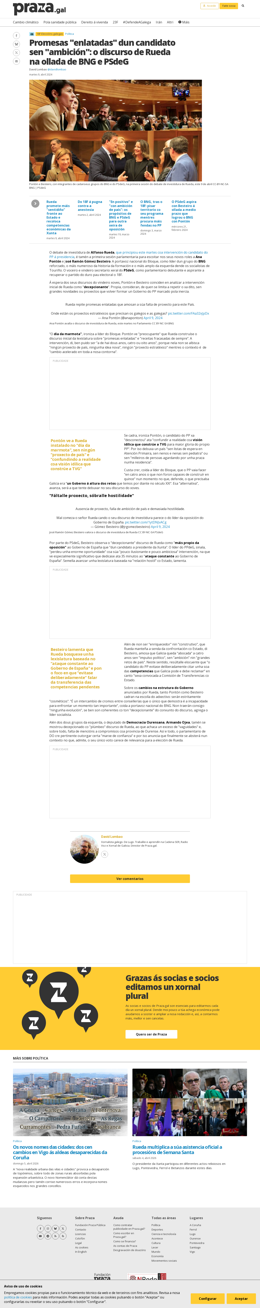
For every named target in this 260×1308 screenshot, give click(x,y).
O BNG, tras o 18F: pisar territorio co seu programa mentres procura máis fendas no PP (151, 213)
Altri (170, 22)
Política (69, 34)
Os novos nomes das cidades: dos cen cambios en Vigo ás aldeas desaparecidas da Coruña (60, 1152)
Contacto (80, 1229)
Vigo (192, 1252)
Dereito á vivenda (94, 22)
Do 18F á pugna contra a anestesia (90, 205)
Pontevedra (197, 1243)
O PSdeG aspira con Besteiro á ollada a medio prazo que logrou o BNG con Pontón (184, 211)
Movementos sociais (164, 1260)
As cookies (81, 1247)
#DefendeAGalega (137, 22)
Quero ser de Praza (151, 1034)
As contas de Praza (125, 1246)
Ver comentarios (129, 878)
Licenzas (80, 1234)
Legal (78, 1243)
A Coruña (195, 1225)
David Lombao (38, 69)
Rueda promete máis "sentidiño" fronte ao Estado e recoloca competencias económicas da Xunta (59, 217)
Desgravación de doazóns (129, 1250)
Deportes (157, 1229)
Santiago (195, 1247)
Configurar (208, 1298)
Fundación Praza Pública (90, 1225)
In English (81, 1252)
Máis (186, 22)
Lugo (193, 1234)
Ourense (195, 1238)
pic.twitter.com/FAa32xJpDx (188, 313)
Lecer (155, 1247)
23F (115, 22)
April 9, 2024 (153, 318)
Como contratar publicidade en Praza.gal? (129, 1227)
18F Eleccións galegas (50, 34)
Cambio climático (26, 22)
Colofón (80, 1238)
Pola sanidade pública (59, 22)
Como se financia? (124, 1241)
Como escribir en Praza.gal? (123, 1235)
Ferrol (193, 1229)
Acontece (157, 1238)
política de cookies (18, 1297)
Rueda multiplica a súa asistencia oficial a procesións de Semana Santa (177, 1149)
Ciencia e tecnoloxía (164, 1234)
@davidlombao (57, 69)
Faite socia (228, 6)
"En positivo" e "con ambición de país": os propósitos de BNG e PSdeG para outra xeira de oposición (121, 215)
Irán (159, 22)
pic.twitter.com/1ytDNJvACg (146, 522)
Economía (158, 1256)
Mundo (156, 1252)
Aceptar (241, 1298)
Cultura (156, 1243)
